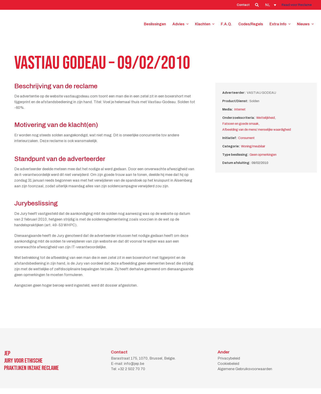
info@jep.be (134, 364)
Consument (246, 138)
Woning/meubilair (253, 146)
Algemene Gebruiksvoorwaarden (245, 369)
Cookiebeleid (228, 364)
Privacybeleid (229, 358)
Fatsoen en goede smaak (240, 123)
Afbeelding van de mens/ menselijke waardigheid (256, 129)
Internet (239, 109)
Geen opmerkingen (263, 154)
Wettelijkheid (265, 117)
